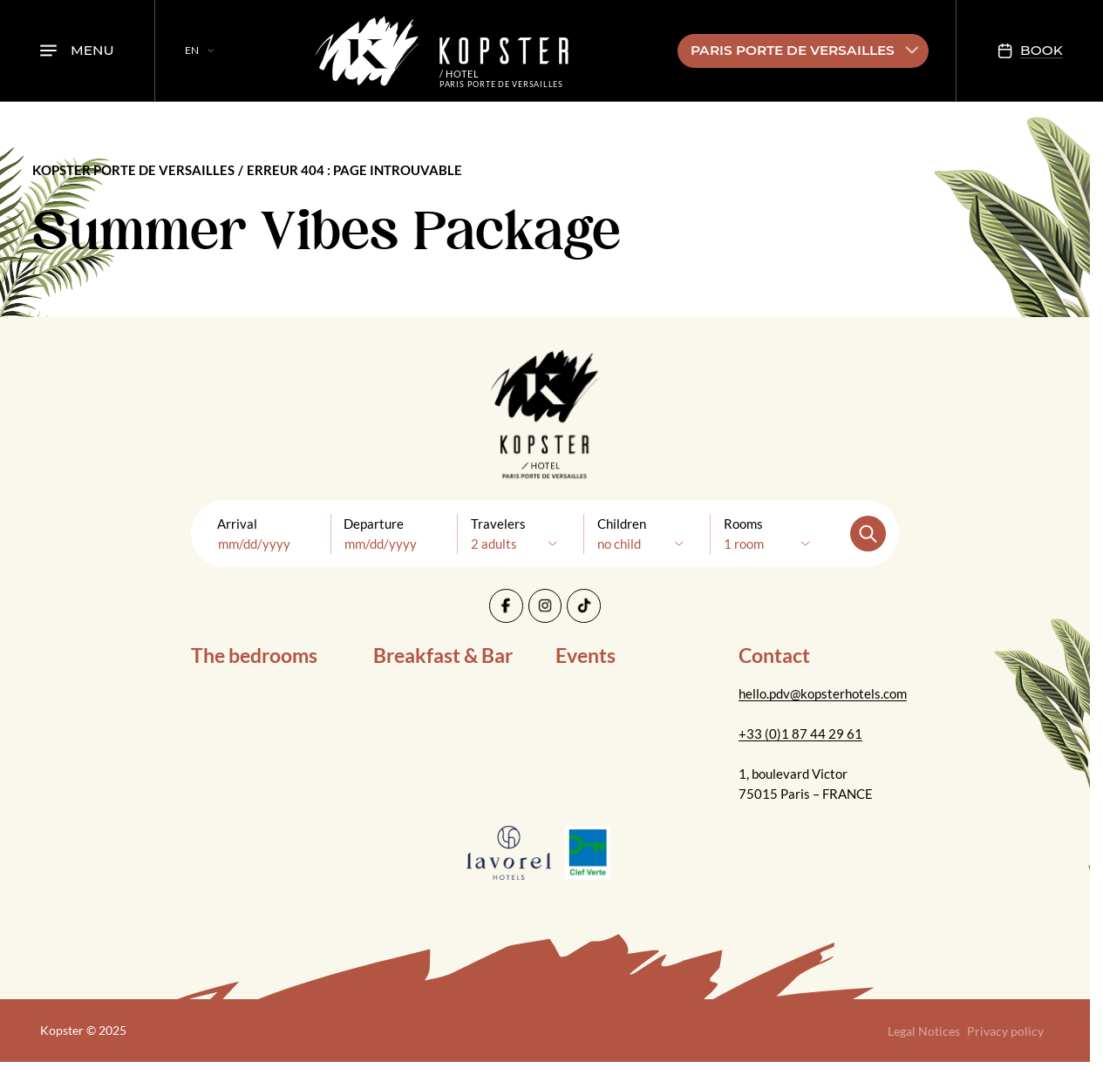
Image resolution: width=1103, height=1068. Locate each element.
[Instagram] (545, 606)
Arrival (237, 523)
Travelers (498, 523)
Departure (374, 523)
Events (585, 655)
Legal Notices (924, 1031)
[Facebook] (506, 606)
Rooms (743, 523)
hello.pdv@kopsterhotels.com (823, 693)
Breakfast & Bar (443, 655)
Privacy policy (1005, 1031)
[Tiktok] (584, 606)
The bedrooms (254, 655)
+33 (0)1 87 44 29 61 (800, 733)
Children (621, 523)
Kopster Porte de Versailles (133, 170)
